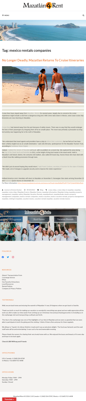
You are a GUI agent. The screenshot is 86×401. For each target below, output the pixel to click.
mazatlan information (49, 192)
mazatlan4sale (59, 194)
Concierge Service (8, 277)
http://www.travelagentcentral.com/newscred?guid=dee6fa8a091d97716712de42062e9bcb (50, 183)
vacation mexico (28, 199)
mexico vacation (44, 196)
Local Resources (8, 284)
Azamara (8, 181)
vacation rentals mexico (61, 199)
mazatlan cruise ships (9, 192)
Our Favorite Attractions (11, 282)
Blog (41, 190)
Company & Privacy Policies (11, 288)
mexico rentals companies (29, 196)
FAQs (4, 280)
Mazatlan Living (63, 192)
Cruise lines (6, 127)
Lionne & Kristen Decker (12, 190)
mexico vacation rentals (59, 196)
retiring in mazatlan (15, 199)
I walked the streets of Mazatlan (18, 150)
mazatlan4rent (48, 194)
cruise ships (52, 190)
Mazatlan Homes (36, 192)
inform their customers (54, 141)
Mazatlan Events (23, 192)
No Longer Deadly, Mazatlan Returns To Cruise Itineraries (43, 60)
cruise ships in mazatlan (65, 190)
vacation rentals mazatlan (44, 199)
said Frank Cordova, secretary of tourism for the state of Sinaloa (61, 166)
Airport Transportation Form (12, 275)
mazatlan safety (17, 194)
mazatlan (77, 190)
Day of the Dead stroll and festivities (17, 152)
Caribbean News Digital (19, 146)
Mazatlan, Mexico (33, 113)
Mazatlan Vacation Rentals (33, 194)
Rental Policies (7, 286)
